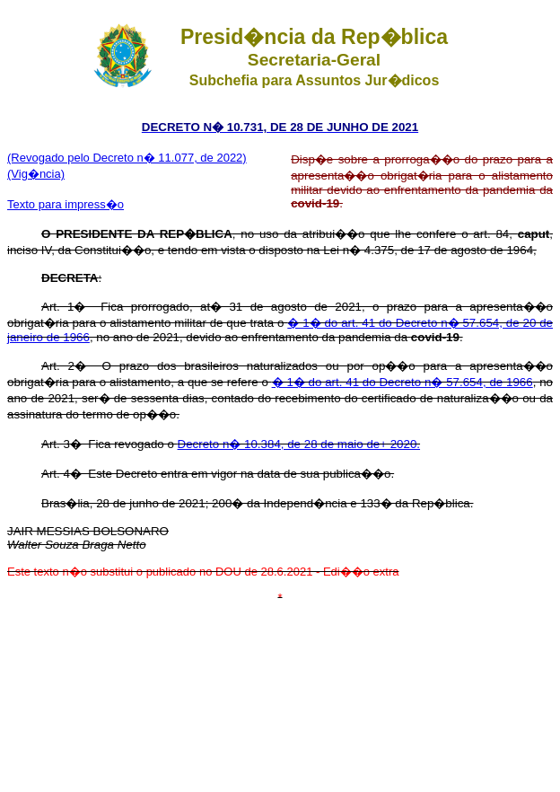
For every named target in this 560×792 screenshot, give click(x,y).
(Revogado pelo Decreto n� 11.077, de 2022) (127, 157)
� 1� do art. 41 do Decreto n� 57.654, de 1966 (402, 382)
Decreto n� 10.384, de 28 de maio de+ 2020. (299, 444)
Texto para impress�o (65, 204)
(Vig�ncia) (36, 173)
